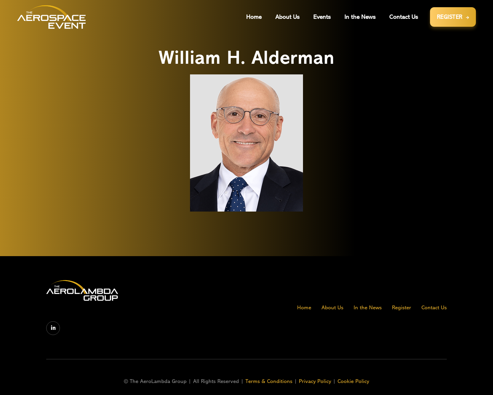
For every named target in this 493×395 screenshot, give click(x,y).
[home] (51, 17)
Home (304, 307)
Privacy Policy (315, 381)
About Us (332, 307)
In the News (368, 307)
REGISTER (453, 17)
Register (401, 307)
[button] (322, 17)
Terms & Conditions (269, 381)
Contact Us (434, 307)
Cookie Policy (353, 381)
